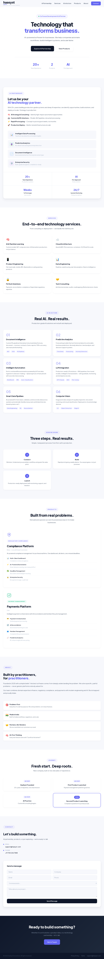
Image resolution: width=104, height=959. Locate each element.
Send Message (52, 903)
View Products (64, 49)
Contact (96, 3)
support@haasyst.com (13, 848)
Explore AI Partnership (42, 49)
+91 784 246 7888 (11, 854)
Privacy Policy (75, 956)
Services (57, 3)
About (86, 3)
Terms (83, 956)
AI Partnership (46, 3)
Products (77, 3)
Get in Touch (52, 944)
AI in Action (67, 3)
